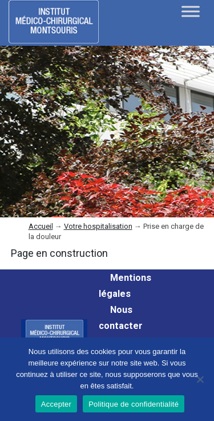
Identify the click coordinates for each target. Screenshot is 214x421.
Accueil (41, 226)
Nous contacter (121, 317)
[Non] (199, 379)
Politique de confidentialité (133, 404)
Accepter (56, 404)
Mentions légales (125, 285)
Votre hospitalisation (98, 226)
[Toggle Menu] (190, 11)
